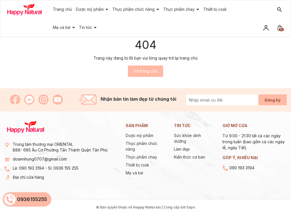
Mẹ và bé (134, 172)
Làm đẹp (182, 149)
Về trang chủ (145, 71)
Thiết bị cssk (215, 9)
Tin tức (86, 27)
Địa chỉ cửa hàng (28, 177)
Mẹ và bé (62, 27)
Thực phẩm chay (179, 9)
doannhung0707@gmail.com (40, 159)
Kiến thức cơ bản (189, 157)
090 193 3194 (31, 168)
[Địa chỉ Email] (228, 99)
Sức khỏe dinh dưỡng (187, 138)
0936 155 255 (65, 168)
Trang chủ (62, 9)
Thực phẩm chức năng (141, 146)
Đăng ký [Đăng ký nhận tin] (272, 100)
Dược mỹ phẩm (90, 9)
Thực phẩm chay (141, 157)
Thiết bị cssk (137, 165)
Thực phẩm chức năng (134, 9)
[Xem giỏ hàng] (279, 27)
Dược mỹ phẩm (139, 135)
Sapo (190, 207)
